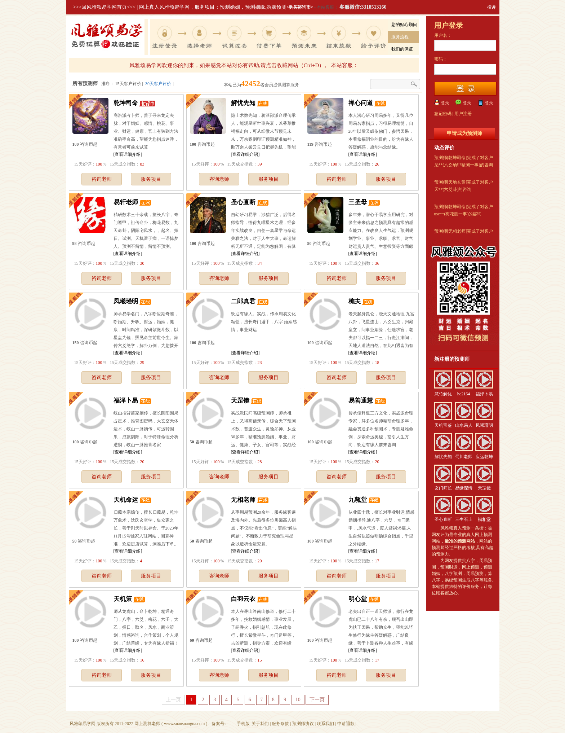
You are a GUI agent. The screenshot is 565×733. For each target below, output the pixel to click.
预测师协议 (303, 723)
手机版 (243, 723)
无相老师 (243, 499)
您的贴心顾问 (404, 24)
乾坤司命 (126, 103)
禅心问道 (360, 103)
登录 (445, 103)
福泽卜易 (126, 400)
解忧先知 (243, 103)
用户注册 (463, 113)
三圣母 (357, 202)
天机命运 (126, 499)
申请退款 (346, 723)
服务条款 (280, 723)
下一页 (317, 699)
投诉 (491, 7)
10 (298, 699)
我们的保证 (402, 49)
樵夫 (354, 301)
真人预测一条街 (468, 528)
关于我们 (260, 723)
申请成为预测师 (464, 133)
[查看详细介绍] (128, 154)
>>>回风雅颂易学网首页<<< (104, 7)
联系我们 (325, 723)
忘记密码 (442, 113)
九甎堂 (357, 499)
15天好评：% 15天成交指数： (108, 164)
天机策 (123, 599)
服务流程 (400, 36)
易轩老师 (126, 202)
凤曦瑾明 (126, 301)
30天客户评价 (158, 83)
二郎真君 (243, 301)
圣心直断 (243, 202)
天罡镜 (240, 400)
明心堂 (357, 599)
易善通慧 (360, 400)
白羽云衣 (243, 599)
